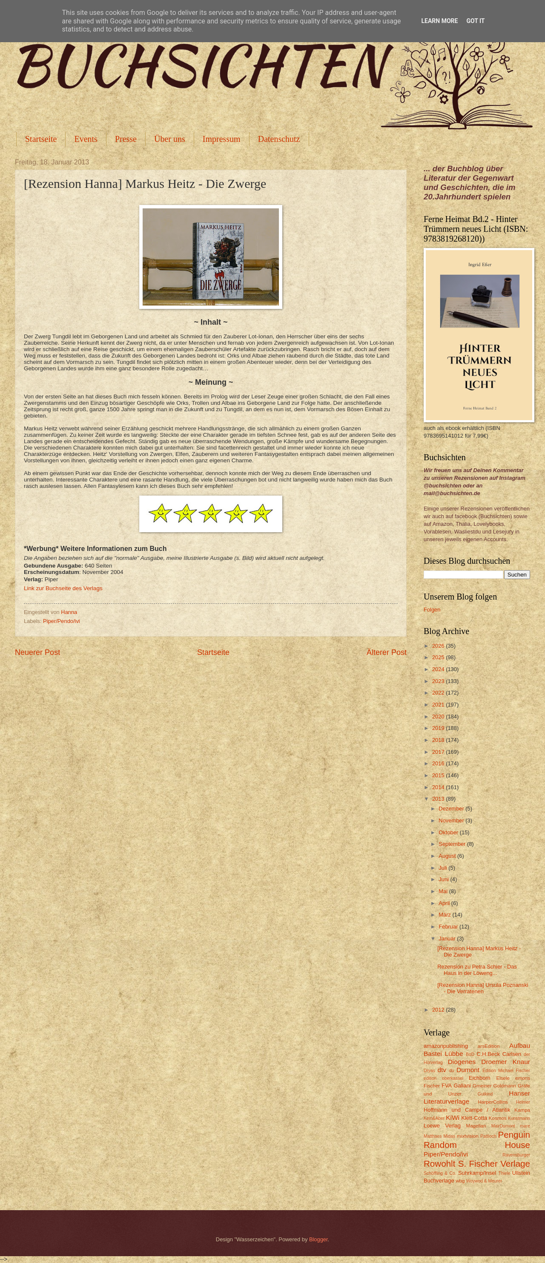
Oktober (449, 832)
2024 (439, 669)
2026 (439, 646)
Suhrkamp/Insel (477, 1173)
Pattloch (488, 1136)
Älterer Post (387, 652)
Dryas (429, 1070)
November (452, 820)
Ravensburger (516, 1155)
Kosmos (498, 1118)
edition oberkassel (443, 1078)
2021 (439, 704)
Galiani (462, 1085)
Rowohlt (439, 1163)
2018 (439, 740)
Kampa (522, 1110)
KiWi (452, 1117)
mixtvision (468, 1136)
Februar (449, 926)
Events (85, 139)
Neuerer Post (37, 652)
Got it (475, 20)
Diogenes (462, 1061)
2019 (439, 728)
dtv (441, 1069)
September (453, 844)
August (448, 856)
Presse (126, 139)
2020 (439, 716)
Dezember (452, 808)
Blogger (318, 1239)
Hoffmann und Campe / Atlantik (467, 1110)
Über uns (169, 139)
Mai (444, 891)
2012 (439, 1009)
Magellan (476, 1125)
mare (525, 1126)
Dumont (467, 1069)
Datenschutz (279, 139)
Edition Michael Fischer (506, 1070)
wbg (460, 1180)
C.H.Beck (487, 1054)
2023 (439, 681)
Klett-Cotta (474, 1118)
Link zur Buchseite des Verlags (63, 588)
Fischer (432, 1085)
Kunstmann (519, 1118)
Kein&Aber (434, 1118)
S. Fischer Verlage (494, 1163)
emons (522, 1078)
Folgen (432, 609)
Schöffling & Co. (440, 1173)
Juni (444, 879)
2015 (439, 775)
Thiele (504, 1173)
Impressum (222, 139)
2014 (439, 787)
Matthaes (433, 1136)
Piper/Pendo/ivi (61, 621)
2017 (439, 752)
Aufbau (519, 1045)
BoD (470, 1054)
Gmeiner (482, 1085)
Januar (448, 938)
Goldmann (504, 1085)
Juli (443, 868)
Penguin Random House (477, 1140)
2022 (439, 692)
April (445, 903)
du (451, 1070)
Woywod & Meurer (484, 1181)
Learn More (439, 20)
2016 (439, 763)
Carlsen (511, 1054)
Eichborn (479, 1078)
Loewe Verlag (442, 1125)
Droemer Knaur (505, 1061)
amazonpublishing (446, 1046)
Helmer (523, 1102)
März (445, 914)
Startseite (41, 139)
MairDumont (503, 1126)
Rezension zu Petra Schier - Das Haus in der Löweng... (477, 969)
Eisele (503, 1078)
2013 (439, 799)
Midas (449, 1136)
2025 (439, 657)
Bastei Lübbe (443, 1053)
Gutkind (485, 1094)
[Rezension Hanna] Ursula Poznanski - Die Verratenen (482, 988)
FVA (447, 1085)
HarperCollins (493, 1101)
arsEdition (489, 1046)
